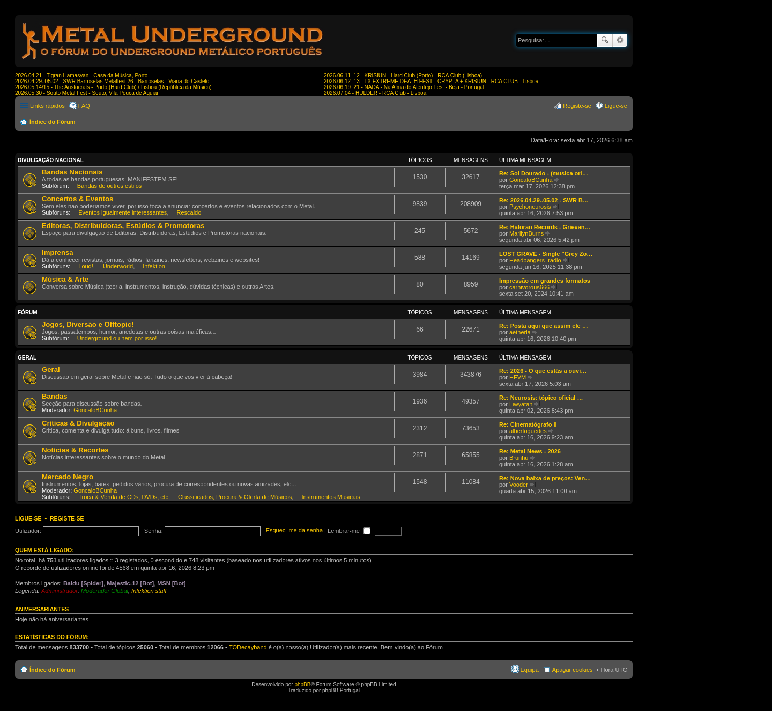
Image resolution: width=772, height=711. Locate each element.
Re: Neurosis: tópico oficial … (541, 397)
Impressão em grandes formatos (544, 280)
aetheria (520, 332)
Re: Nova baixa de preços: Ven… (545, 478)
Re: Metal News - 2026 (530, 451)
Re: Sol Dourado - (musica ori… (543, 173)
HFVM (517, 377)
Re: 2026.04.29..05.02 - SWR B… (544, 200)
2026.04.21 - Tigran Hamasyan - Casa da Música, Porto (81, 75)
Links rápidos (47, 105)
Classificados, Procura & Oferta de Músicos (235, 497)
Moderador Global (104, 591)
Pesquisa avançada (620, 40)
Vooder (518, 484)
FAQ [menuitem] (84, 105)
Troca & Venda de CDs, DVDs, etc (123, 497)
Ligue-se (28, 518)
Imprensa (57, 252)
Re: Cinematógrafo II (528, 424)
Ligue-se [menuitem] (616, 105)
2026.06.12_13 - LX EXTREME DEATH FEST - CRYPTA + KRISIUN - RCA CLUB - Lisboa (431, 81)
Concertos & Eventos (77, 199)
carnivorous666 (529, 287)
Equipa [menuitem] (530, 669)
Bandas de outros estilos (109, 185)
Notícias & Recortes (75, 450)
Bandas (55, 396)
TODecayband (248, 647)
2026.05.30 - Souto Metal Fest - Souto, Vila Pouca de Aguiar (87, 93)
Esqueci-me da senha (294, 530)
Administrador (59, 591)
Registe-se (67, 518)
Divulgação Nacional (51, 160)
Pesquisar (605, 40)
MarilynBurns (526, 233)
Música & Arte (65, 279)
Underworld (118, 266)
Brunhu (518, 458)
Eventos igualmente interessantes (122, 212)
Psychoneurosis (530, 206)
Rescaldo (189, 212)
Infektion (154, 266)
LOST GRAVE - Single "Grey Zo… (545, 254)
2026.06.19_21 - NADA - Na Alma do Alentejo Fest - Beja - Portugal (404, 87)
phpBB (302, 684)
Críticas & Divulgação (78, 423)
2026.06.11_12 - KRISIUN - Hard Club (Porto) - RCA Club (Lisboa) (403, 75)
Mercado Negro (67, 477)
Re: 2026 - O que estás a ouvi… (543, 371)
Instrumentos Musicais (330, 497)
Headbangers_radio (535, 260)
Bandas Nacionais (72, 172)
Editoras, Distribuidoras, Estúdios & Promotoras (123, 226)
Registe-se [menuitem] (577, 105)
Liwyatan (520, 404)
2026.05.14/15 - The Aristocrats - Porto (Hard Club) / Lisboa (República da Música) (113, 87)
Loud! (85, 266)
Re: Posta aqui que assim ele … (543, 325)
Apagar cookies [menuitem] (572, 669)
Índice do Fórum (52, 122)
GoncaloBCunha (531, 180)
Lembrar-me (349, 530)
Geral (27, 358)
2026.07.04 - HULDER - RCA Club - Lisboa (375, 93)
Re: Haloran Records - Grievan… (545, 227)
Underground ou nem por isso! (117, 338)
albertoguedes (528, 431)
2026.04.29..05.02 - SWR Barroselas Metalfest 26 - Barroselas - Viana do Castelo (112, 81)
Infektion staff (148, 591)
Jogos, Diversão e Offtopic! (87, 324)
